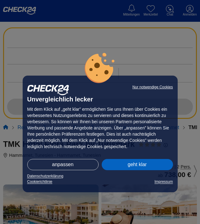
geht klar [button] (137, 164)
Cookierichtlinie (39, 182)
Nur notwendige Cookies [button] (152, 87)
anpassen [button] (62, 164)
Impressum (163, 182)
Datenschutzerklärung (45, 176)
